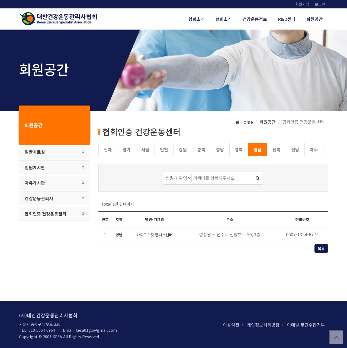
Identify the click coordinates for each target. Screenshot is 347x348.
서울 (145, 149)
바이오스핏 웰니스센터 (154, 234)
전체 (108, 149)
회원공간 (314, 19)
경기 (127, 149)
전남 (295, 149)
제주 (314, 149)
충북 (201, 149)
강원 (183, 149)
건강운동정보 (255, 19)
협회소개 (196, 19)
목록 (321, 248)
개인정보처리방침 (263, 324)
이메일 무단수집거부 (306, 324)
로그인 (320, 4)
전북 (276, 149)
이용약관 (231, 324)
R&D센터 (286, 19)
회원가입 (302, 4)
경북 (239, 149)
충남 (220, 149)
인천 (164, 149)
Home (244, 122)
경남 (257, 149)
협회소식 (224, 19)
